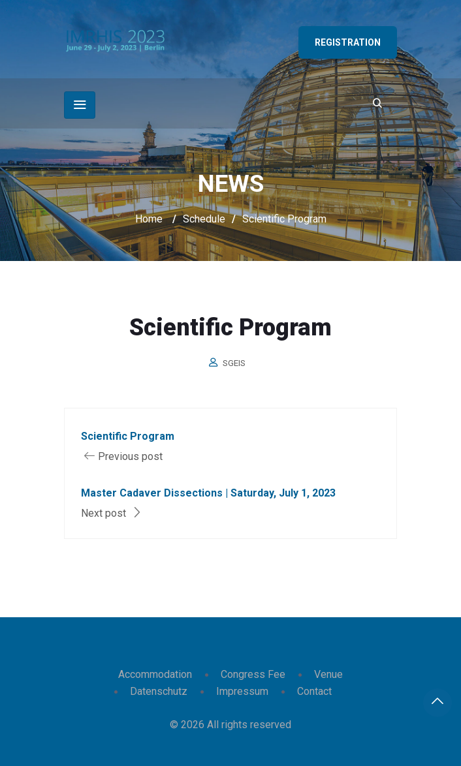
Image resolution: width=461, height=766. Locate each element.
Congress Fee (253, 674)
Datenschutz (158, 691)
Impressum (242, 691)
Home (149, 219)
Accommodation (155, 674)
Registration (348, 42)
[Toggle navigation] (79, 105)
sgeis (234, 363)
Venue (328, 674)
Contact (314, 691)
